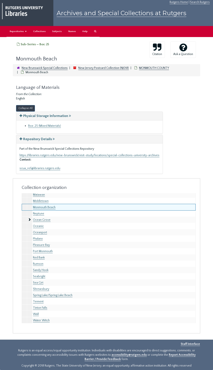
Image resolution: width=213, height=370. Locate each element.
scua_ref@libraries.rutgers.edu (40, 168)
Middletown (41, 201)
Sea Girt (38, 282)
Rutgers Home (179, 2)
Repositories (18, 31)
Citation (157, 49)
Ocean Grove (42, 220)
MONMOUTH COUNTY (154, 68)
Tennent (38, 301)
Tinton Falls (40, 308)
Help (85, 31)
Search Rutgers (200, 2)
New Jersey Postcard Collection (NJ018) (103, 68)
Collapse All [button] (25, 108)
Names (72, 31)
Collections (39, 31)
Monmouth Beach (44, 207)
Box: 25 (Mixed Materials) (44, 126)
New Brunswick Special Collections (45, 68)
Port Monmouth (43, 251)
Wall (36, 314)
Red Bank (39, 257)
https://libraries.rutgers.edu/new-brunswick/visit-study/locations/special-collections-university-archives (89, 155)
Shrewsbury (41, 289)
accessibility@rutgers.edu (129, 355)
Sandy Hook (40, 270)
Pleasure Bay (41, 245)
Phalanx (38, 238)
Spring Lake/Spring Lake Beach (52, 295)
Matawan (39, 194)
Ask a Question (183, 49)
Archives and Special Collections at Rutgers (121, 13)
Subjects (57, 31)
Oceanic (38, 226)
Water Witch (41, 320)
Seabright (39, 276)
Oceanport (40, 232)
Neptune (38, 213)
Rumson (38, 264)
